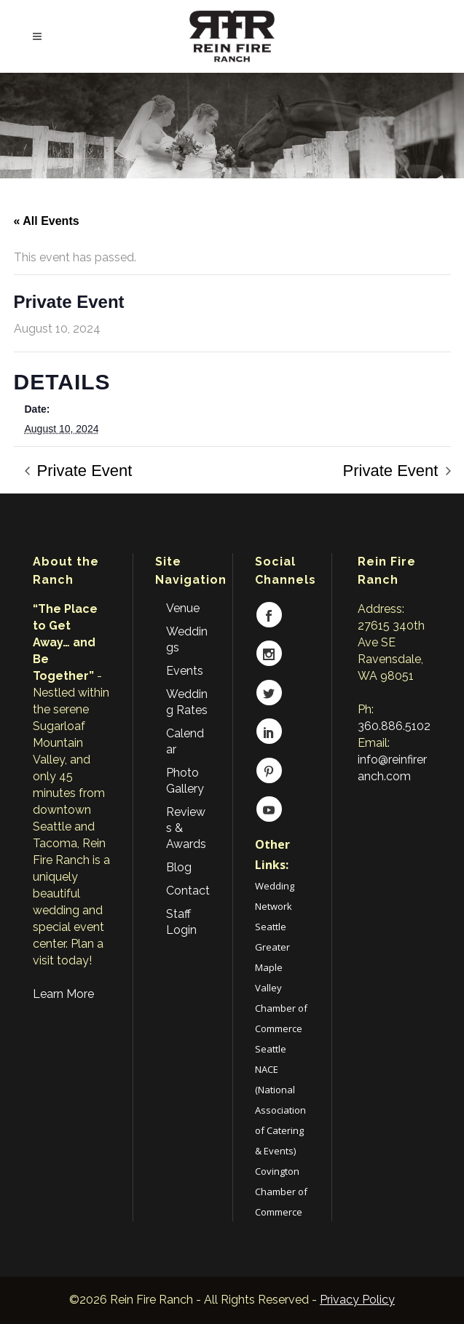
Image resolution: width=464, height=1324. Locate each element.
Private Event (83, 470)
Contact (188, 890)
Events (184, 671)
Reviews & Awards (186, 828)
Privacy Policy (357, 1300)
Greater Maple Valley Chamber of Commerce (281, 987)
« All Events (46, 221)
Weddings (187, 639)
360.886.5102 (394, 726)
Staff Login (181, 922)
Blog (179, 867)
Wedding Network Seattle (274, 906)
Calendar (185, 741)
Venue (183, 608)
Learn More (63, 994)
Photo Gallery (185, 781)
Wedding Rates (187, 702)
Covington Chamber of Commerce (281, 1191)
